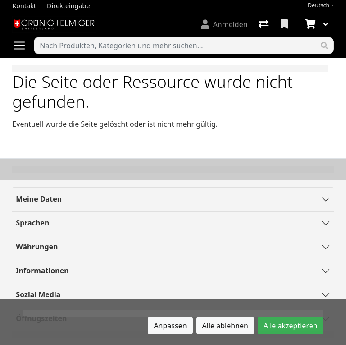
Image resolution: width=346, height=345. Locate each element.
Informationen (42, 271)
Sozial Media (38, 294)
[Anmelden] (224, 24)
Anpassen (170, 326)
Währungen (37, 247)
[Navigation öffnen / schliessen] (23, 45)
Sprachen (32, 223)
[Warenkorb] (309, 24)
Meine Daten (39, 199)
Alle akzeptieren (291, 326)
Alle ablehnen (225, 326)
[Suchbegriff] (174, 45)
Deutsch (319, 5)
